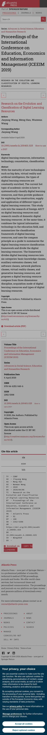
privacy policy (16, 706)
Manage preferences (12, 714)
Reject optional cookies (24, 730)
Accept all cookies (23, 724)
